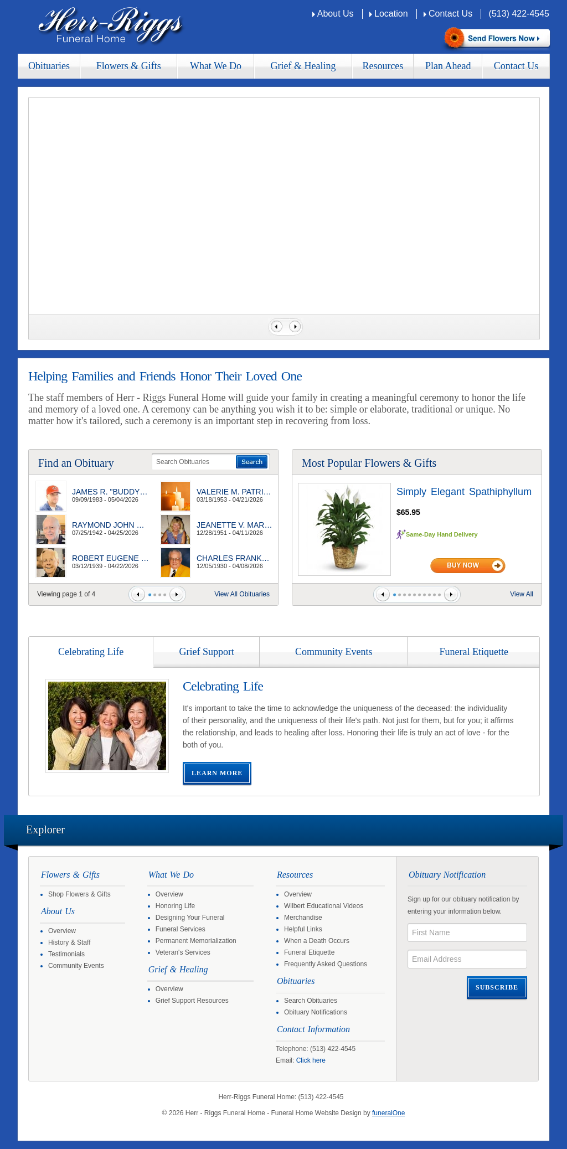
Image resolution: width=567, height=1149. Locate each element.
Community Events (76, 966)
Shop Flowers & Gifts (79, 894)
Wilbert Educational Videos (323, 906)
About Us (335, 13)
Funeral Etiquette (309, 952)
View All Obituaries (242, 594)
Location (391, 13)
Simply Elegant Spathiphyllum (464, 491)
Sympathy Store (496, 39)
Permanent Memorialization (196, 941)
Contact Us (450, 13)
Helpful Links (303, 929)
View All (521, 594)
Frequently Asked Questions (325, 964)
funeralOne (388, 1113)
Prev (138, 594)
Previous (275, 327)
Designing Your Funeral (190, 917)
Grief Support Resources (192, 1000)
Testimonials (66, 954)
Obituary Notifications (315, 1012)
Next (296, 327)
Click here (311, 1060)
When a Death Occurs (316, 941)
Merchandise (303, 917)
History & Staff (69, 942)
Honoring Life (175, 906)
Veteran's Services (183, 952)
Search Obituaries (310, 1000)
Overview (62, 931)
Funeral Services (180, 929)
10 (439, 594)
